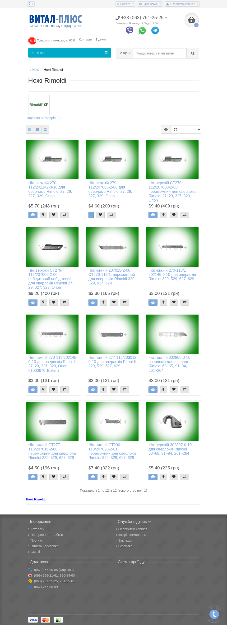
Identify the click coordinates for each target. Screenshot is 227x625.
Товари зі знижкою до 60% (51, 40)
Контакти (85, 39)
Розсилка (124, 546)
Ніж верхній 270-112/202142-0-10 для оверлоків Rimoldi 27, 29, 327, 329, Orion (50, 189)
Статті (34, 552)
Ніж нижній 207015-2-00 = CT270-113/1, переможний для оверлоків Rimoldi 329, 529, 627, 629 (111, 276)
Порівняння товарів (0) (43, 118)
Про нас (35, 540)
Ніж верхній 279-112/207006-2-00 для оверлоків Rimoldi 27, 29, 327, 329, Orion (110, 189)
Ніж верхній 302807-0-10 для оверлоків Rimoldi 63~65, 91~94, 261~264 (170, 449)
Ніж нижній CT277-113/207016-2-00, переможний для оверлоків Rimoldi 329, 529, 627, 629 (52, 451)
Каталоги (36, 529)
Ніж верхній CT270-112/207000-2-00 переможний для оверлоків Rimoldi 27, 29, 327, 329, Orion (172, 191)
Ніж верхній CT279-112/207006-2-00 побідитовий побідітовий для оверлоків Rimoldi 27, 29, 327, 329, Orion (50, 279)
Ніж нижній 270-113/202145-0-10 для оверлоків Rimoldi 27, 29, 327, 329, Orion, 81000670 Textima (53, 364)
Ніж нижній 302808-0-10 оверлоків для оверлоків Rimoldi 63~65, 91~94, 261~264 (169, 364)
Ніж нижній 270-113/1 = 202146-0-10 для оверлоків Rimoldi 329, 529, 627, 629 (172, 274)
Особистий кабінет (131, 529)
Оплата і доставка (43, 546)
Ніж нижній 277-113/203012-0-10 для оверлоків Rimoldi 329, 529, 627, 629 (113, 361)
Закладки (124, 540)
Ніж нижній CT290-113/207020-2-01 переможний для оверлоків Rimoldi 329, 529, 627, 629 (112, 451)
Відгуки (101, 39)
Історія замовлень (131, 535)
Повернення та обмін (45, 535)
